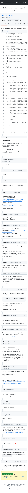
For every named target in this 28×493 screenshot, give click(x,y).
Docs (8, 485)
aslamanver (6, 438)
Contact (11, 485)
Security (13, 484)
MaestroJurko (6, 342)
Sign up (24, 2)
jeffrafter (4, 15)
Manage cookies (17, 485)
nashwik (5, 462)
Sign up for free (7, 474)
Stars (21, 24)
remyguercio (6, 180)
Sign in (18, 2)
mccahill (5, 424)
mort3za (5, 449)
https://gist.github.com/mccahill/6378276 (12, 432)
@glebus (4, 218)
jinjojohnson (6, 413)
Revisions (12, 24)
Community (22, 484)
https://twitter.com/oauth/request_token (13, 199)
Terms (4, 484)
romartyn (5, 137)
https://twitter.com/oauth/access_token (12, 201)
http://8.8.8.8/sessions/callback (10, 205)
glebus (4, 192)
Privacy (8, 484)
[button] (20, 20)
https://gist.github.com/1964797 (16, 336)
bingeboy (5, 366)
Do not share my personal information (14, 487)
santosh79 (5, 290)
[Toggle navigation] (2, 2)
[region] (14, 83)
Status (17, 484)
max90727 (5, 389)
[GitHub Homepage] (9, 489)
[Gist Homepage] (9, 2)
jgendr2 (5, 214)
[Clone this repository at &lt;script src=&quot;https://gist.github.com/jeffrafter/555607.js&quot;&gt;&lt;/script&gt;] (13, 20)
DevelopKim (6, 159)
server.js (10, 15)
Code (4, 23)
